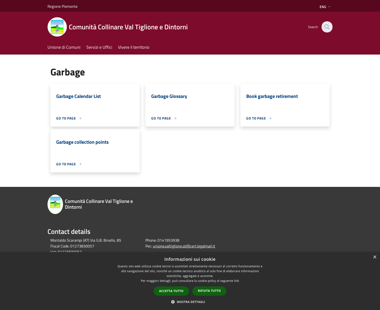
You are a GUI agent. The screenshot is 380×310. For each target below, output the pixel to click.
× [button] (374, 257)
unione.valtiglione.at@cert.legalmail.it (184, 246)
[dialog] (190, 281)
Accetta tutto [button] (171, 291)
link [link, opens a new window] (236, 281)
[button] (190, 301)
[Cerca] (326, 27)
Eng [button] (326, 6)
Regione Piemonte (63, 6)
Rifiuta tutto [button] (209, 291)
